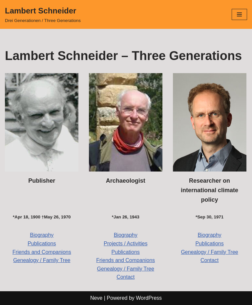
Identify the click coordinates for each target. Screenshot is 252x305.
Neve (96, 298)
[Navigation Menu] (239, 14)
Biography (41, 235)
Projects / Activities (125, 243)
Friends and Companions (41, 252)
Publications (42, 243)
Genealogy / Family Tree (41, 260)
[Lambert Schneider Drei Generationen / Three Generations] (43, 14)
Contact (125, 277)
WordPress (149, 298)
